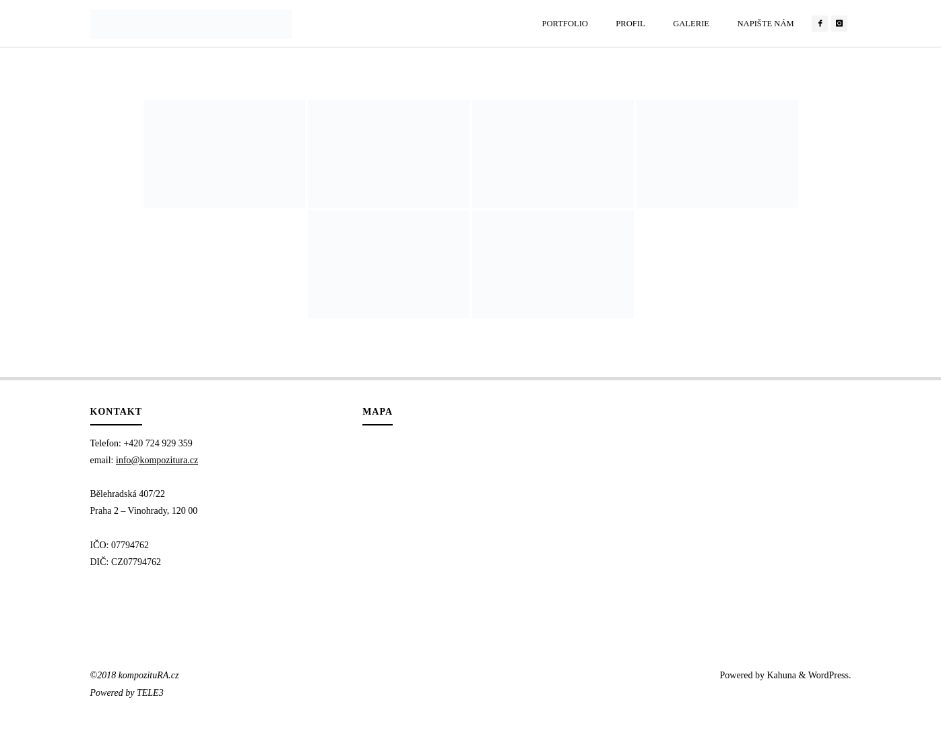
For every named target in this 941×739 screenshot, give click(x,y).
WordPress (828, 675)
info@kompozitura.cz (157, 460)
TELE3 (150, 693)
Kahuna (780, 675)
